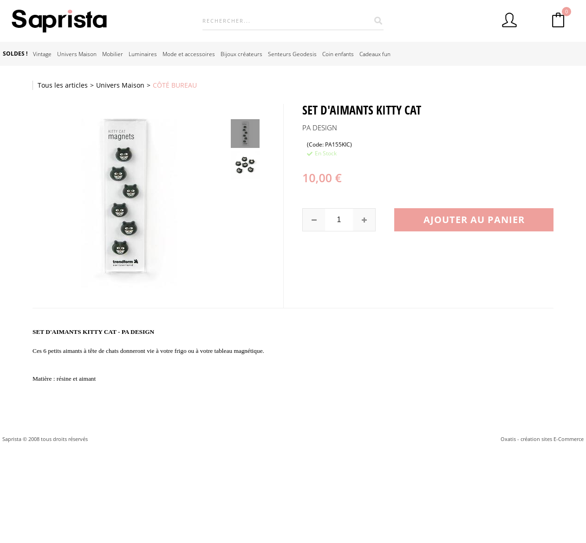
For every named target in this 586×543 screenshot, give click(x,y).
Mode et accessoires (189, 53)
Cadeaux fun (375, 53)
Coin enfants (338, 53)
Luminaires (143, 53)
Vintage (42, 53)
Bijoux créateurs (241, 53)
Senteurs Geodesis (292, 53)
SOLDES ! (15, 53)
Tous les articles (63, 85)
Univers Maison (77, 53)
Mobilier (112, 53)
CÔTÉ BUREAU (175, 85)
